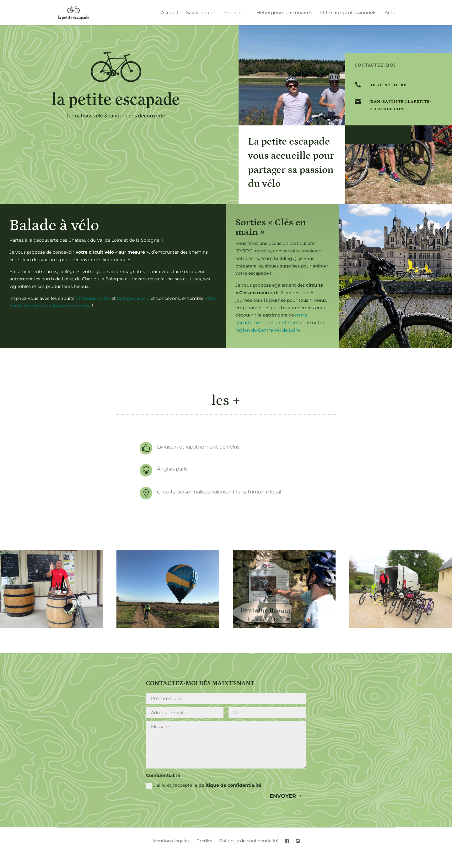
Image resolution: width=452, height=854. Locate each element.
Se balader (235, 12)
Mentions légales (171, 841)
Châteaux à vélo (93, 298)
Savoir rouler (200, 12)
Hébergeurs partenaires (284, 12)
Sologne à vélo (133, 298)
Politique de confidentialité (248, 841)
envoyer (283, 796)
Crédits (204, 841)
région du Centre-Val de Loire (267, 330)
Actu (390, 12)
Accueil (169, 12)
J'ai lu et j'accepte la (203, 785)
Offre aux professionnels (348, 12)
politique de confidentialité (229, 785)
